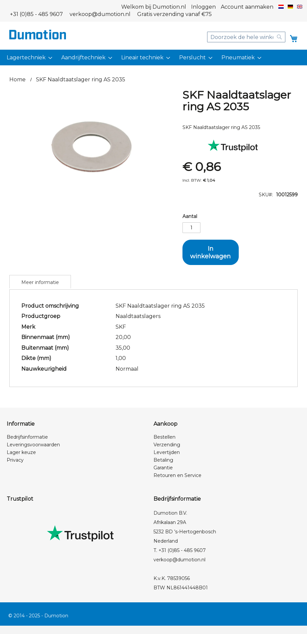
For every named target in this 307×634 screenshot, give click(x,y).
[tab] (40, 281)
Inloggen (203, 7)
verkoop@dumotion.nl (100, 14)
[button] (281, 7)
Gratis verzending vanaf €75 (174, 14)
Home (17, 79)
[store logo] (37, 34)
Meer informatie (40, 282)
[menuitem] (28, 57)
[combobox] (246, 37)
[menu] (153, 57)
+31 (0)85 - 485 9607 (36, 14)
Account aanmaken (247, 7)
